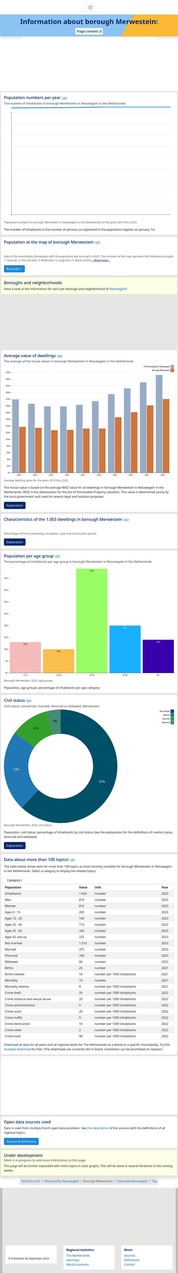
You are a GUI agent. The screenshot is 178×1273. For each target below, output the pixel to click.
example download (17, 1049)
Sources (129, 1255)
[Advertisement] (89, 64)
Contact (129, 1264)
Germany (72, 1260)
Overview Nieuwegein (132, 1181)
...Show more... (101, 260)
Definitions (132, 1260)
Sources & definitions (21, 1141)
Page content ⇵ (89, 31)
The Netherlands (78, 1255)
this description (98, 1128)
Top (154, 1181)
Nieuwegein (117, 289)
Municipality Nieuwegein (61, 1181)
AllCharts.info (30, 1181)
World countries (77, 1264)
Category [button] (13, 880)
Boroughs (13, 269)
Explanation (14, 505)
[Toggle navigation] (90, 7)
